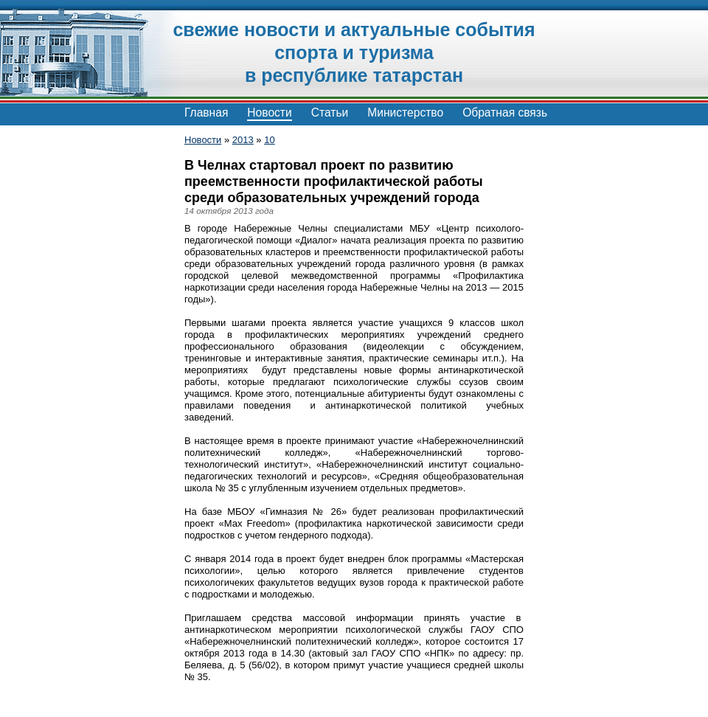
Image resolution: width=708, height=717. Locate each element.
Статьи (330, 112)
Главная (206, 112)
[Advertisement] (81, 354)
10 (269, 139)
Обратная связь (504, 112)
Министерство (405, 112)
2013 (243, 139)
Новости (269, 112)
